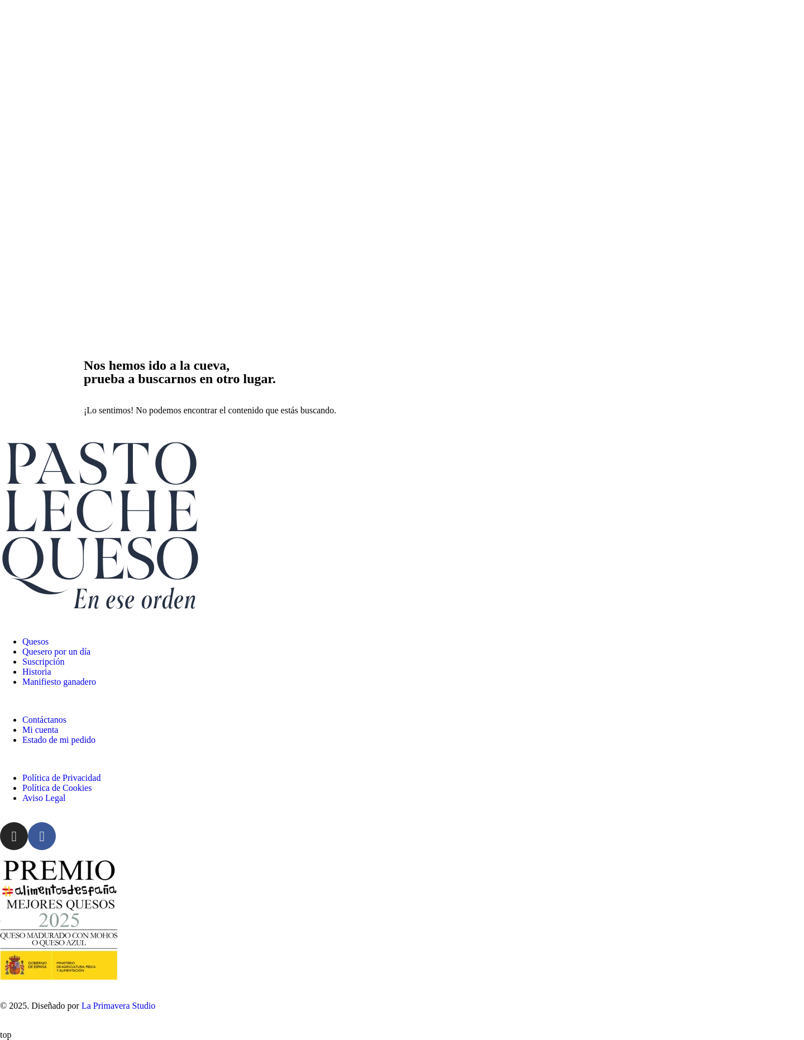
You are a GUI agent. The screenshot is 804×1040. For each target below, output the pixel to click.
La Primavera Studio (117, 1005)
